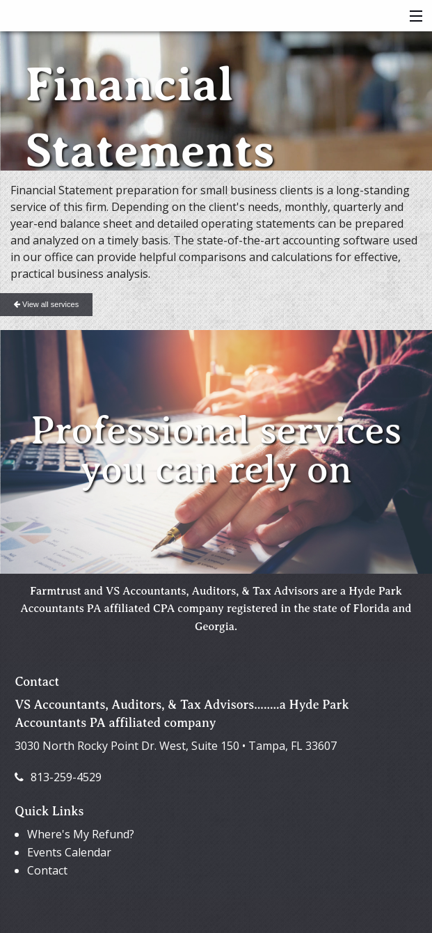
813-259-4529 (58, 777)
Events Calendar (69, 852)
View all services (46, 304)
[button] (413, 17)
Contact (47, 870)
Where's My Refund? (80, 834)
